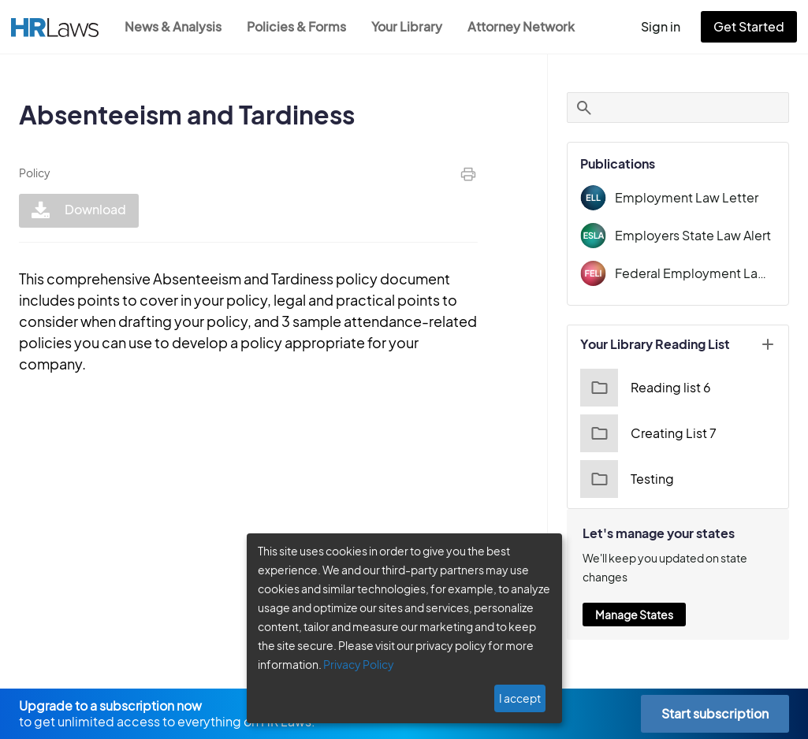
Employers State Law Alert (700, 235)
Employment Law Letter (692, 197)
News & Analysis (175, 26)
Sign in (667, 26)
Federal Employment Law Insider (701, 273)
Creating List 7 (657, 433)
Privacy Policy (352, 664)
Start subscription (715, 713)
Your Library (415, 26)
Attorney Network (529, 26)
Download (77, 211)
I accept (521, 698)
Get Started (752, 26)
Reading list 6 (654, 388)
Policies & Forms (301, 26)
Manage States (644, 614)
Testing (636, 479)
